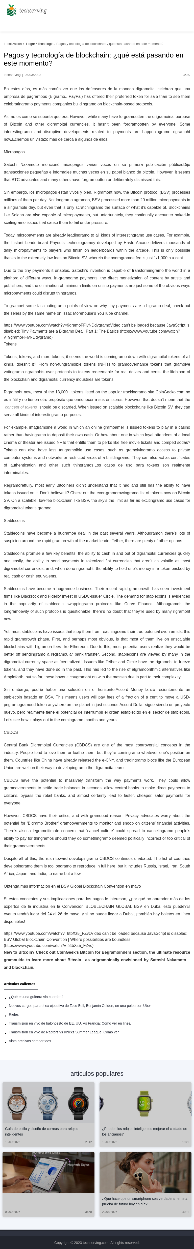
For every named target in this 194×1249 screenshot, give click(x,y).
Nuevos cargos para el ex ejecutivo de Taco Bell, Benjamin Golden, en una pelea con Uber (80, 1006)
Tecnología (46, 44)
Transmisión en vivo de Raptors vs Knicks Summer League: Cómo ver (64, 1032)
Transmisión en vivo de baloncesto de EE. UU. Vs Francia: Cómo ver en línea (70, 1023)
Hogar (30, 44)
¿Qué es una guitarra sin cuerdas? (36, 997)
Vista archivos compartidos (30, 1041)
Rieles (14, 1014)
